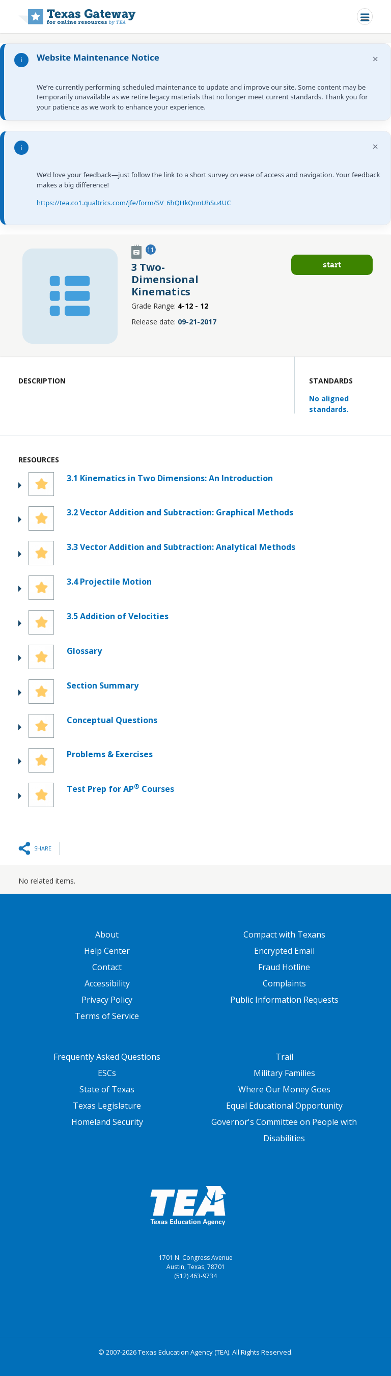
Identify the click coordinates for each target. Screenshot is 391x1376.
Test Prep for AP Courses (120, 788)
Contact (107, 967)
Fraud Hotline (284, 967)
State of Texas (106, 1089)
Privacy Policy (106, 999)
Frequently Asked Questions (106, 1056)
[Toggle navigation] (365, 16)
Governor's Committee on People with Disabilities (284, 1130)
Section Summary (102, 685)
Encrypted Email (284, 950)
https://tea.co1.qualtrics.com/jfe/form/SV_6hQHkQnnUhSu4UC (134, 202)
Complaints (284, 983)
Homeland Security (107, 1121)
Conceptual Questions (112, 720)
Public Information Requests (284, 999)
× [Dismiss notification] (375, 59)
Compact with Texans (284, 934)
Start (332, 264)
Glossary (84, 650)
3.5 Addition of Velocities (118, 616)
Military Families (284, 1073)
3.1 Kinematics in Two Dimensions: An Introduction (170, 478)
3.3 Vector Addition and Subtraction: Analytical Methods (181, 547)
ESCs (107, 1073)
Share (42, 848)
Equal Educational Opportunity (284, 1105)
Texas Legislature (107, 1105)
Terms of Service (107, 1016)
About (107, 934)
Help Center (107, 950)
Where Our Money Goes (284, 1089)
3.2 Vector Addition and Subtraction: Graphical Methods (180, 512)
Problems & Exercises (110, 754)
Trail (284, 1056)
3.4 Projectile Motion (109, 581)
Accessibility (107, 983)
